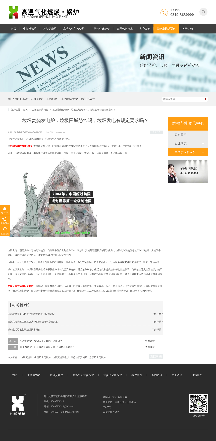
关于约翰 (187, 28)
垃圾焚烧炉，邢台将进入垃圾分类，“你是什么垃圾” (47, 347)
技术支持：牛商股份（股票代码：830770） (120, 405)
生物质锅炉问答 (40, 109)
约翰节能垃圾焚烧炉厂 (21, 146)
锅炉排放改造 (88, 99)
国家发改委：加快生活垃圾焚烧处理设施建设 (31, 314)
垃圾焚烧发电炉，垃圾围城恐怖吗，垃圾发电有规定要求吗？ (84, 109)
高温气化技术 (125, 28)
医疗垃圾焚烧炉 (79, 357)
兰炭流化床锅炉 (100, 28)
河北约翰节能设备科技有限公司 (28, 132)
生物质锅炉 (29, 28)
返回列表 (156, 132)
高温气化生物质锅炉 (32, 99)
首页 (13, 28)
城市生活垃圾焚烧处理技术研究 (24, 329)
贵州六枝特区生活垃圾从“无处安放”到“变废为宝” (33, 321)
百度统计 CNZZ (111, 412)
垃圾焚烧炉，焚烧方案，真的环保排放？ (41, 341)
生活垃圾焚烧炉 (42, 357)
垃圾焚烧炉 (50, 28)
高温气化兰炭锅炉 (74, 28)
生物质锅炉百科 (166, 28)
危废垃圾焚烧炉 (97, 357)
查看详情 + (150, 341)
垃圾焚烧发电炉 (61, 357)
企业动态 (181, 143)
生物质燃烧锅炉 (69, 99)
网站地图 (197, 375)
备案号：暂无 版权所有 (115, 397)
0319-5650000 (182, 14)
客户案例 (144, 28)
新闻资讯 (156, 375)
